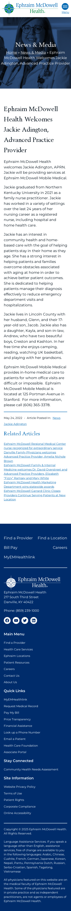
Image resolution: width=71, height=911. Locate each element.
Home (11, 52)
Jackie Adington (15, 424)
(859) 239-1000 (27, 610)
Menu (65, 8)
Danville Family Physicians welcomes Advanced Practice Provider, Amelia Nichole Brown (35, 457)
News (56, 418)
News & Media (33, 52)
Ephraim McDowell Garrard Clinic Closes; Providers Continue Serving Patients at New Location (35, 495)
